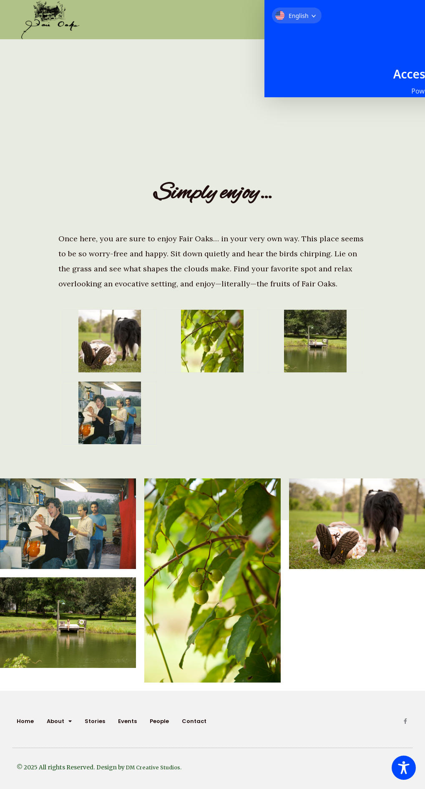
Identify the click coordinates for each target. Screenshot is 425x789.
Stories (95, 721)
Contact (194, 721)
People (159, 721)
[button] (396, 12)
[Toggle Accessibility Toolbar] (404, 768)
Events (127, 721)
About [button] (59, 721)
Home (25, 721)
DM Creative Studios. (156, 767)
